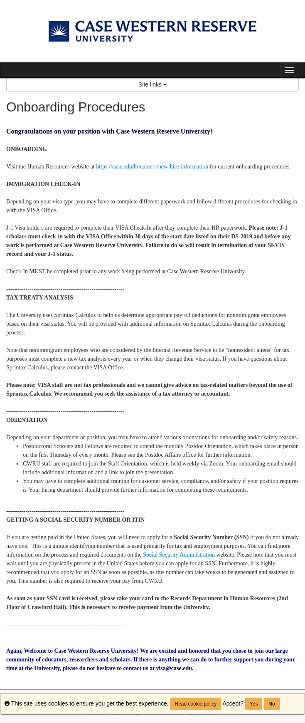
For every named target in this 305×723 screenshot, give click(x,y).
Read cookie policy (196, 704)
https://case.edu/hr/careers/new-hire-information (152, 166)
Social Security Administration (179, 555)
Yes (254, 704)
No (271, 704)
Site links (152, 84)
